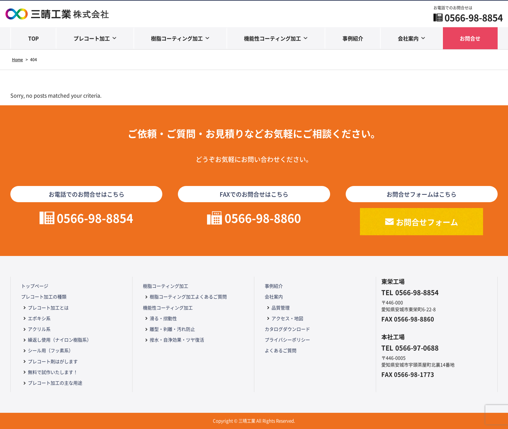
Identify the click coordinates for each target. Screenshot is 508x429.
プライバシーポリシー (287, 339)
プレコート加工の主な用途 (55, 382)
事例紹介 (352, 38)
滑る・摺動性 (163, 318)
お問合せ (470, 38)
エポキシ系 (39, 318)
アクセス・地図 (287, 318)
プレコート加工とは (48, 307)
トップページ (34, 286)
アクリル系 (39, 329)
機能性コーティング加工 (272, 38)
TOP (33, 38)
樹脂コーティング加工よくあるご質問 (188, 296)
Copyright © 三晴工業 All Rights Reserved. (254, 421)
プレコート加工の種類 (43, 296)
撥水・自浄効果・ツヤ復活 (177, 339)
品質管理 (280, 307)
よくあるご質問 (280, 350)
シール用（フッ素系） (50, 350)
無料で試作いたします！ (53, 372)
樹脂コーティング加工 (177, 38)
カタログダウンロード (287, 329)
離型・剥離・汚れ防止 (172, 329)
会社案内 (408, 38)
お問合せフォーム (427, 221)
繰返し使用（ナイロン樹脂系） (59, 339)
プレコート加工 (92, 38)
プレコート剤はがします (53, 361)
